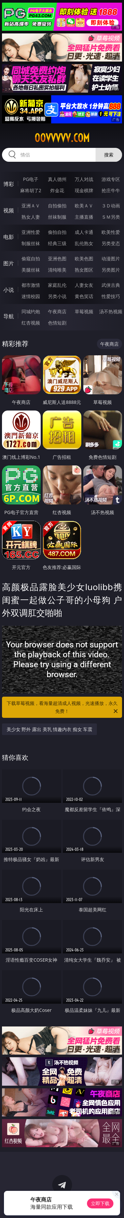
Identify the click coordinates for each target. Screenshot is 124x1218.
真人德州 (57, 179)
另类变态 (111, 243)
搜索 (108, 155)
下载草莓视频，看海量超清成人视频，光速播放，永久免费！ (63, 707)
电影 (8, 236)
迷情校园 (30, 296)
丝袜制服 (57, 217)
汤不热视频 (110, 311)
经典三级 (57, 243)
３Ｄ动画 (111, 205)
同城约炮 (30, 311)
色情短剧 (57, 323)
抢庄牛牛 (111, 190)
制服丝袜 (30, 243)
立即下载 (100, 1203)
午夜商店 (57, 311)
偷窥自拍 (30, 258)
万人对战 (84, 179)
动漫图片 (111, 258)
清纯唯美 (57, 270)
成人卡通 (84, 232)
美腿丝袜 (30, 270)
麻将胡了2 (30, 190)
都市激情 (30, 285)
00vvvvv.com (62, 138)
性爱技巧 (111, 296)
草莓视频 (84, 311)
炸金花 (57, 190)
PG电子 (30, 179)
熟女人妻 (30, 217)
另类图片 (111, 270)
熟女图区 (84, 270)
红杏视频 (30, 323)
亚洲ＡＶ (30, 205)
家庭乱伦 (57, 285)
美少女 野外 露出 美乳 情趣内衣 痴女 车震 (50, 729)
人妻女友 (84, 285)
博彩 (8, 184)
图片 (8, 263)
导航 (8, 316)
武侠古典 (111, 285)
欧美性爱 (111, 232)
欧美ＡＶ (84, 205)
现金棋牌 (84, 190)
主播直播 (84, 217)
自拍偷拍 (57, 205)
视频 (8, 210)
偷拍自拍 (57, 232)
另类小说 (57, 296)
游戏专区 (111, 179)
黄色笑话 (84, 296)
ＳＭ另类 (111, 217)
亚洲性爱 (30, 232)
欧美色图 (84, 258)
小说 (8, 289)
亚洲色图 (57, 258)
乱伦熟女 (84, 243)
